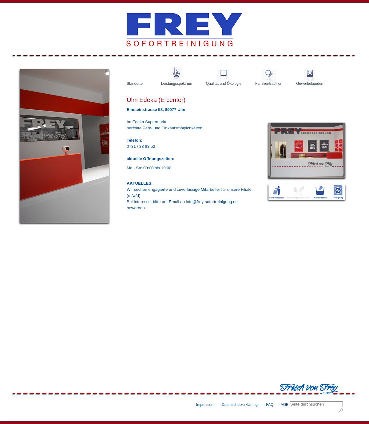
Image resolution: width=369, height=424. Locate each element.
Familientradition (268, 83)
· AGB (283, 404)
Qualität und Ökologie (223, 83)
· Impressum (204, 404)
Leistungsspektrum (176, 83)
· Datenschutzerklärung (239, 404)
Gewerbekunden (309, 83)
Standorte (135, 83)
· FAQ (269, 404)
